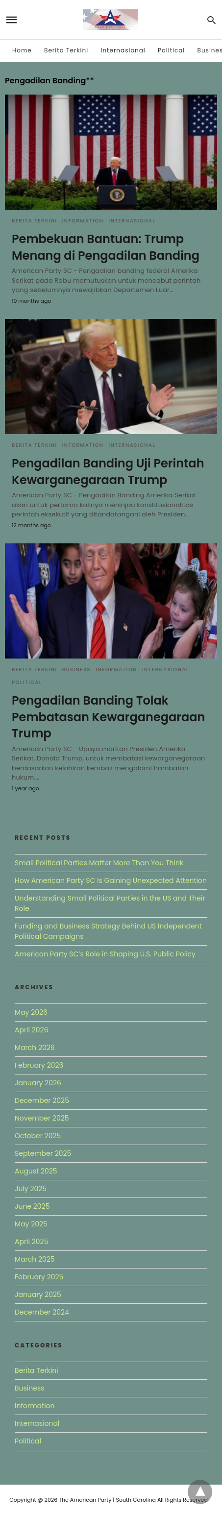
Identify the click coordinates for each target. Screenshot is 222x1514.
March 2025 (35, 1259)
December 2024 (42, 1312)
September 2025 (43, 1153)
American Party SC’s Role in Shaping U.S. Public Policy (105, 954)
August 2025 (36, 1171)
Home (22, 50)
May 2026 (31, 1012)
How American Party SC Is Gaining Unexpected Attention (111, 880)
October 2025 (38, 1136)
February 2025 (39, 1277)
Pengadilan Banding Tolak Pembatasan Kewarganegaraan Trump (108, 716)
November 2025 (42, 1118)
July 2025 (31, 1189)
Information (83, 220)
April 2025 (31, 1241)
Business (76, 669)
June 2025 (32, 1206)
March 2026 (35, 1047)
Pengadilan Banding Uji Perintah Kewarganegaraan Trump (108, 471)
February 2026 (39, 1065)
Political (171, 50)
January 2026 (38, 1083)
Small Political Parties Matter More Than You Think (99, 863)
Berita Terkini (66, 50)
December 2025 (42, 1100)
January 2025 (38, 1294)
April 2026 (32, 1030)
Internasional (122, 50)
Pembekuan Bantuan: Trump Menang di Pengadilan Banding (105, 247)
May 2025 (31, 1224)
